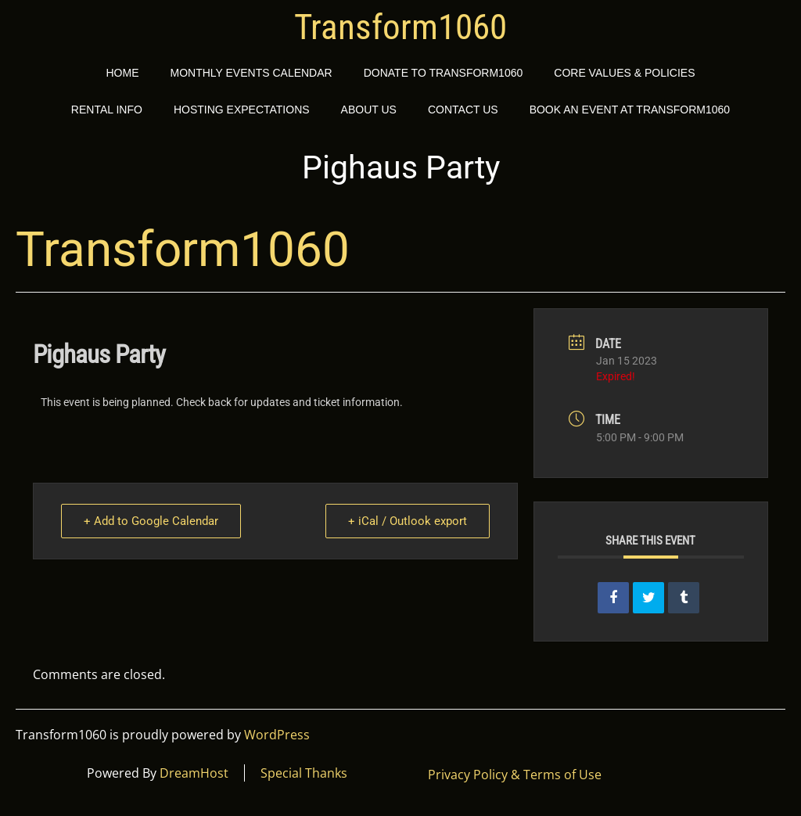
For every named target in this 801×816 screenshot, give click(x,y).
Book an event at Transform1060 (630, 109)
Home (122, 73)
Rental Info (106, 109)
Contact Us (463, 109)
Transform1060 (400, 27)
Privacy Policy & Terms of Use (515, 774)
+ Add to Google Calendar (151, 521)
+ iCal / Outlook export (407, 521)
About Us (369, 109)
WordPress (277, 734)
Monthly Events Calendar (251, 73)
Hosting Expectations (242, 109)
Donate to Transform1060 (443, 73)
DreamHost (194, 773)
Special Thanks (303, 773)
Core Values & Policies (624, 73)
